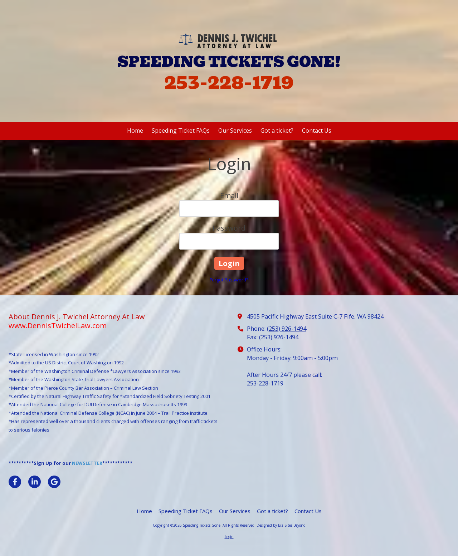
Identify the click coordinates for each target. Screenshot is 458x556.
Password (229, 228)
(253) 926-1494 (286, 329)
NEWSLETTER (87, 463)
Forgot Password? (229, 279)
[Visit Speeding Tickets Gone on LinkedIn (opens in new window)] (34, 482)
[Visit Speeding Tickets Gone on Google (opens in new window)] (54, 482)
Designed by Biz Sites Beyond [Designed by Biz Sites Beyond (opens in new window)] (281, 525)
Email (229, 195)
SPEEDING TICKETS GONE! (229, 61)
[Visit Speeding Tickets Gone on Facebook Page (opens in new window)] (15, 482)
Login (229, 536)
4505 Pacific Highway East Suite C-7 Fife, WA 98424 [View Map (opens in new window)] (315, 316)
